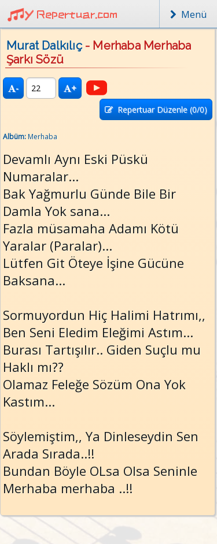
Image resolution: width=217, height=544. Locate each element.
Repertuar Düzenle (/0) (156, 109)
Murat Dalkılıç (44, 46)
